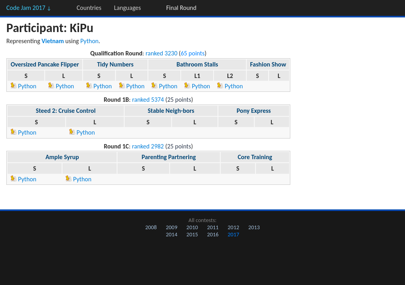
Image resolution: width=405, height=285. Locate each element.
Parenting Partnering (169, 157)
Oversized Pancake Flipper (45, 64)
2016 (212, 234)
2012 (233, 227)
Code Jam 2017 (28, 7)
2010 (192, 227)
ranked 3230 (162, 53)
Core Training (255, 157)
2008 (151, 227)
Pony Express (254, 110)
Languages (127, 7)
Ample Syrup (62, 157)
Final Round (181, 7)
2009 (171, 227)
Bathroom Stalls (197, 64)
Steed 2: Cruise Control (65, 110)
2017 (233, 234)
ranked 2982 (148, 146)
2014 (171, 234)
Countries (89, 7)
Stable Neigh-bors (171, 110)
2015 (192, 234)
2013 (254, 227)
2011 (212, 227)
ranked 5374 (148, 99)
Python (89, 41)
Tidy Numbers (115, 64)
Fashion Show (268, 64)
